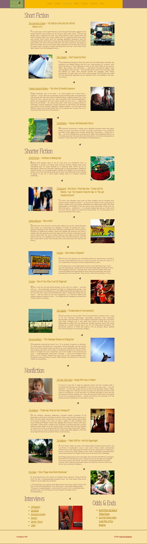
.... (58, 48)
